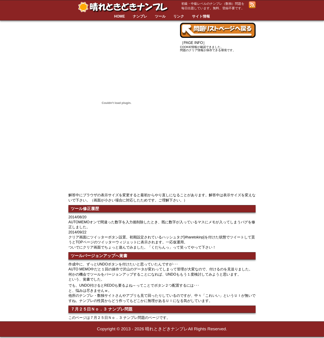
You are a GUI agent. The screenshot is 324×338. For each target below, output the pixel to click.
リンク (178, 16)
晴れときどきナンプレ (124, 7)
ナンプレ (140, 16)
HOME (119, 16)
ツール (160, 16)
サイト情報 (201, 16)
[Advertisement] (218, 89)
